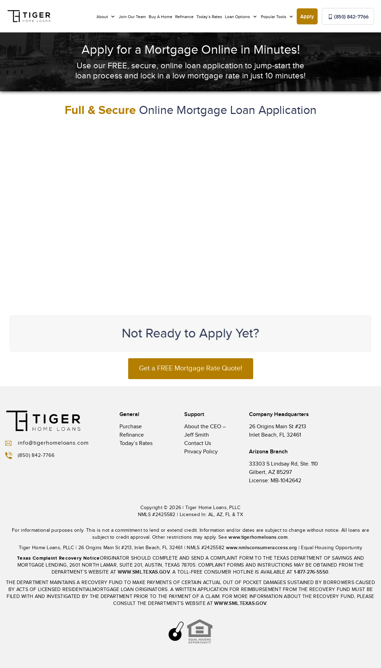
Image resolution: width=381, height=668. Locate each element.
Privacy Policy (201, 451)
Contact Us (197, 443)
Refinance (184, 16)
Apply (307, 17)
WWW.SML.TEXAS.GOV (144, 572)
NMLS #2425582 (157, 514)
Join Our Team (132, 16)
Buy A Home (160, 16)
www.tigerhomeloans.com (258, 537)
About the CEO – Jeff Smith (205, 430)
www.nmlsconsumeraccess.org (261, 548)
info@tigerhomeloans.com (47, 443)
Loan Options (238, 16)
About (102, 16)
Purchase (130, 426)
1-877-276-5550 (311, 572)
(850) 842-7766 (348, 17)
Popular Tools (274, 16)
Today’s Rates (209, 16)
